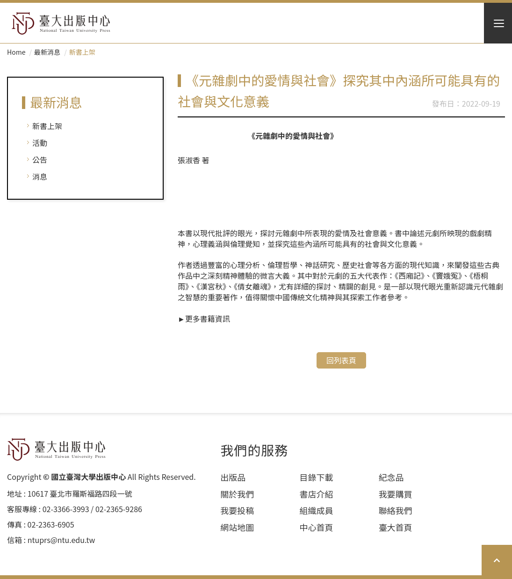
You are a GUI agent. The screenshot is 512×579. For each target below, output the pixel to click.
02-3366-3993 (66, 509)
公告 (39, 159)
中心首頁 (316, 527)
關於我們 (237, 494)
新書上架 (47, 125)
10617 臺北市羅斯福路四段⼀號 (80, 493)
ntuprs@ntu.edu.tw (61, 540)
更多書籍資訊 (207, 318)
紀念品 (391, 477)
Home (16, 52)
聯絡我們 (395, 510)
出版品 (232, 477)
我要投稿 (237, 510)
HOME (61, 23)
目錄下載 (316, 477)
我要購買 (395, 494)
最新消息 (47, 52)
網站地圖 (237, 527)
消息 (39, 176)
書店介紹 (316, 494)
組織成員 (316, 510)
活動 (39, 142)
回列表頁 (341, 360)
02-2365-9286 (118, 509)
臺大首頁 (395, 527)
